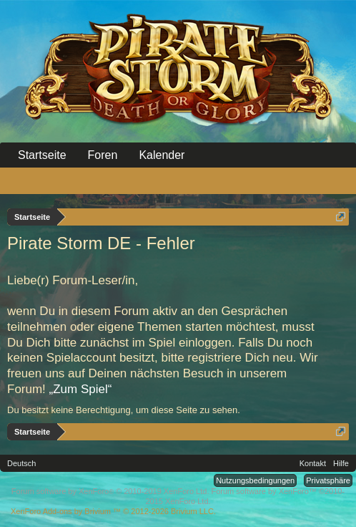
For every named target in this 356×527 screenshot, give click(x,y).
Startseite (42, 155)
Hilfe (341, 463)
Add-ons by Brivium (113, 511)
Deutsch (21, 463)
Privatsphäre (328, 480)
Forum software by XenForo (110, 491)
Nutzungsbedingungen (255, 480)
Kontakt (313, 463)
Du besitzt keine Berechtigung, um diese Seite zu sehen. (123, 410)
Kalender (161, 155)
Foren (103, 155)
